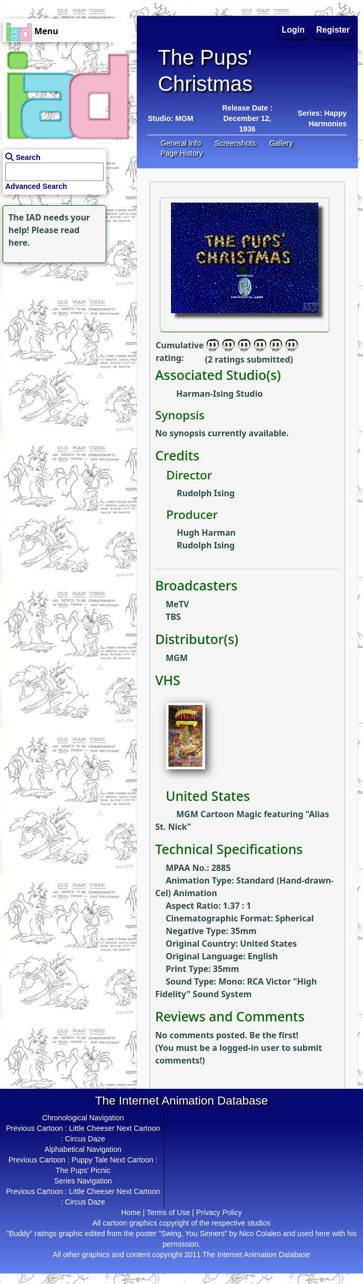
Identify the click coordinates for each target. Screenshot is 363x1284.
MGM (184, 118)
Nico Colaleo (260, 1233)
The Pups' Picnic (83, 1170)
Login (293, 29)
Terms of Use (168, 1212)
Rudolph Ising (206, 493)
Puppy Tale (90, 1160)
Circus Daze (85, 1139)
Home (130, 1212)
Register (333, 29)
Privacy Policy (219, 1212)
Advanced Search (36, 186)
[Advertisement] (66, 331)
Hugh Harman (206, 532)
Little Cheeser (91, 1128)
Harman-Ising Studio (219, 393)
